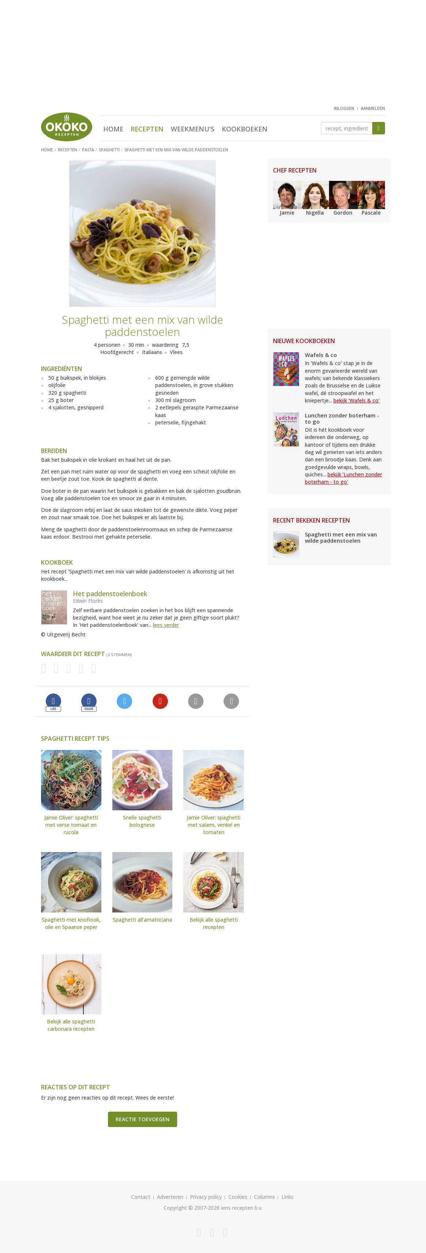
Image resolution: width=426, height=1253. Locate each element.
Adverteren (170, 1196)
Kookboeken (245, 128)
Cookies (237, 1196)
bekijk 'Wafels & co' (356, 400)
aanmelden (373, 108)
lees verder (166, 624)
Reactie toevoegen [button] (142, 1119)
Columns (264, 1196)
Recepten (147, 128)
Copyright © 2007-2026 (192, 1207)
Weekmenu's (192, 128)
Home (113, 128)
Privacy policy (206, 1196)
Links (287, 1196)
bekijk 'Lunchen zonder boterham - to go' (343, 478)
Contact (140, 1196)
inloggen (344, 108)
